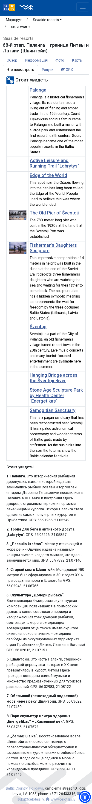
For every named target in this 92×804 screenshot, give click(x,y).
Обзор (12, 60)
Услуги (47, 70)
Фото (59, 60)
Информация (36, 60)
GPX (67, 70)
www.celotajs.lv (60, 799)
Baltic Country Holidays (24, 788)
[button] (47, 20)
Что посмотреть (20, 70)
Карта (77, 60)
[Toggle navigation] (82, 6)
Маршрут (14, 20)
